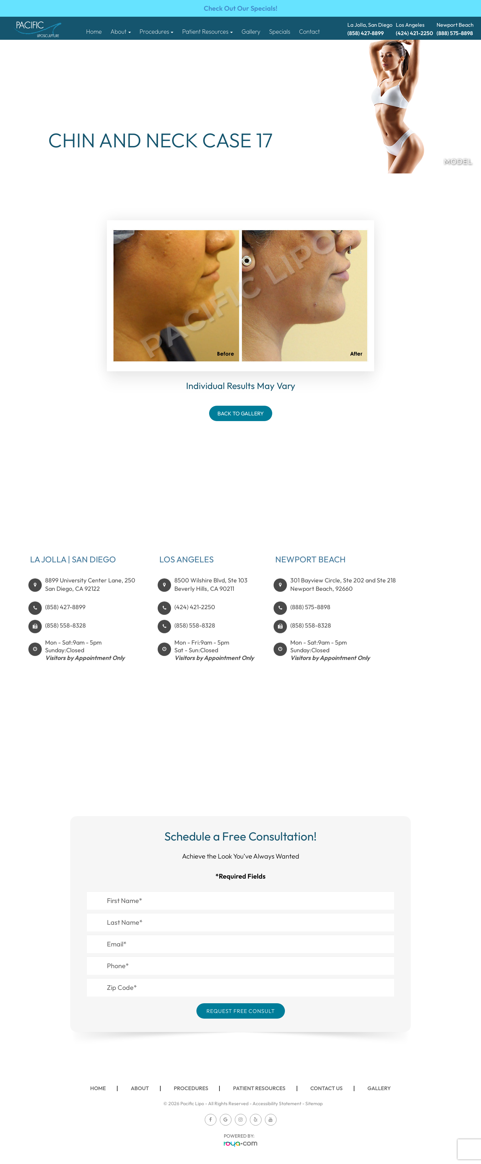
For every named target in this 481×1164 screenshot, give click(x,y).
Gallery (251, 31)
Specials (279, 31)
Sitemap (314, 1104)
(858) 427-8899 (65, 617)
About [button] (121, 31)
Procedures (191, 1088)
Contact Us (326, 1088)
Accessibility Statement (277, 1104)
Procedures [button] (157, 31)
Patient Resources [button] (207, 31)
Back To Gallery (240, 413)
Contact (309, 31)
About (140, 1088)
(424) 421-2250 (194, 617)
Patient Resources (259, 1088)
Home (94, 31)
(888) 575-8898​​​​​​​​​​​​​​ (310, 617)
